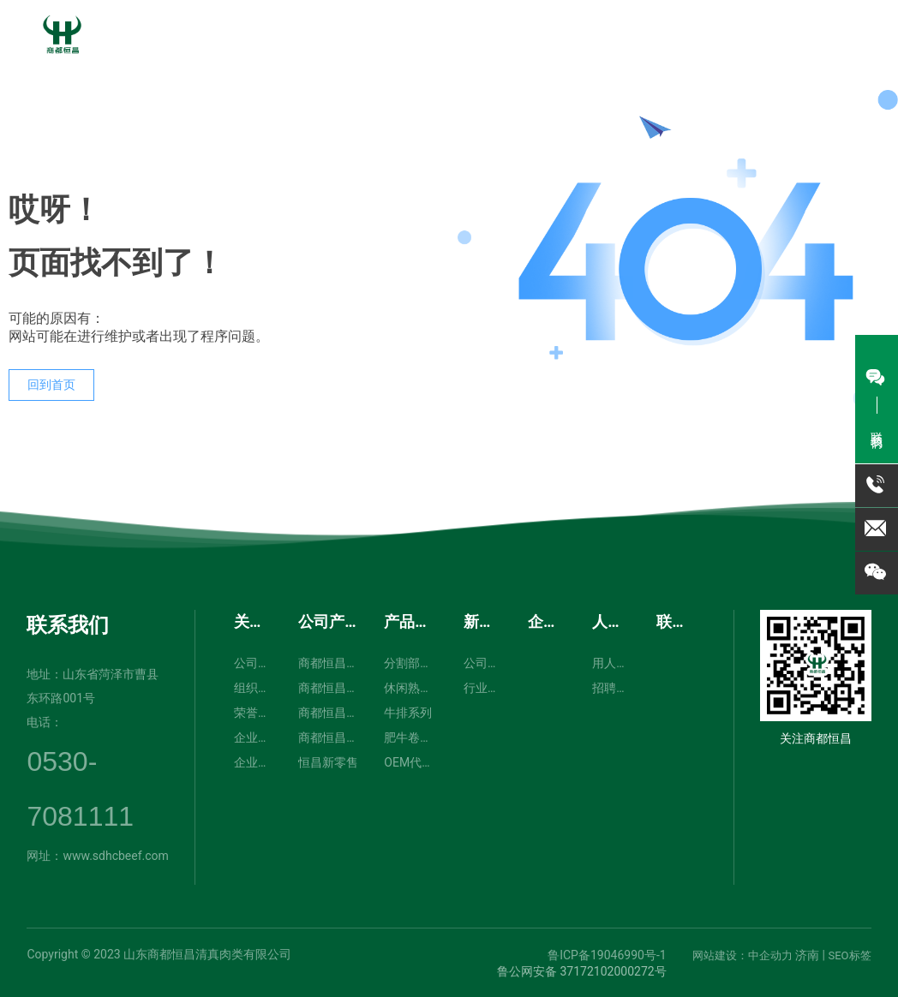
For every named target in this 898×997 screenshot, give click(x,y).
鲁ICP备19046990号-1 (607, 955)
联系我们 (68, 625)
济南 (807, 955)
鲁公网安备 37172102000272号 (582, 971)
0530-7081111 (760, 68)
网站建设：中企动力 (742, 955)
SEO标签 (849, 955)
